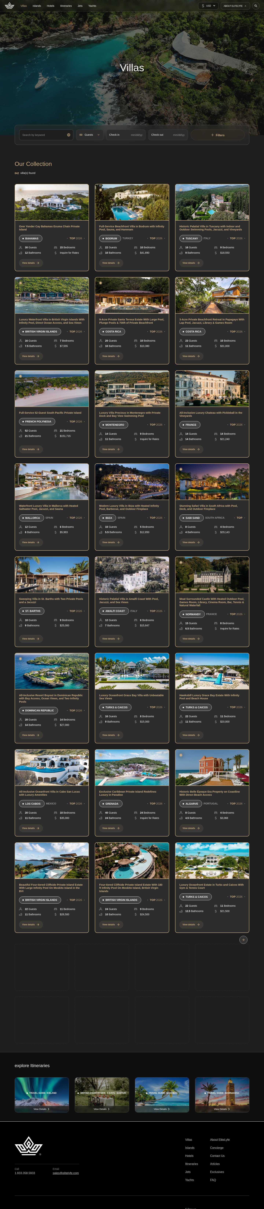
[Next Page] (243, 940)
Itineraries (191, 1163)
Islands (190, 1147)
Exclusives (217, 1172)
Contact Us (217, 1155)
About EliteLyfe (220, 1139)
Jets (187, 1172)
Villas (188, 1139)
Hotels (189, 1155)
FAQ (213, 1180)
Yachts (189, 1180)
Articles (215, 1163)
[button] (208, 6)
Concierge (216, 1147)
